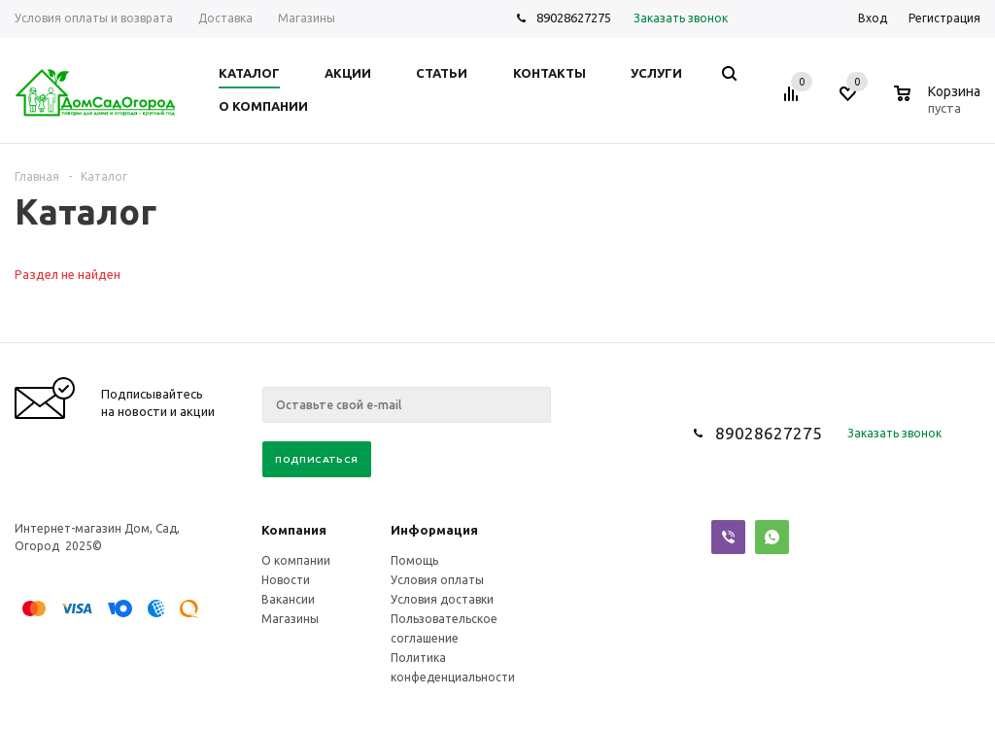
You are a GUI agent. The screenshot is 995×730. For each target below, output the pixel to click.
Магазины (290, 618)
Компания (293, 530)
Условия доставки (442, 599)
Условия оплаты (437, 580)
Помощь (414, 560)
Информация (434, 530)
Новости (285, 580)
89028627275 (573, 17)
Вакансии (288, 599)
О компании (295, 560)
